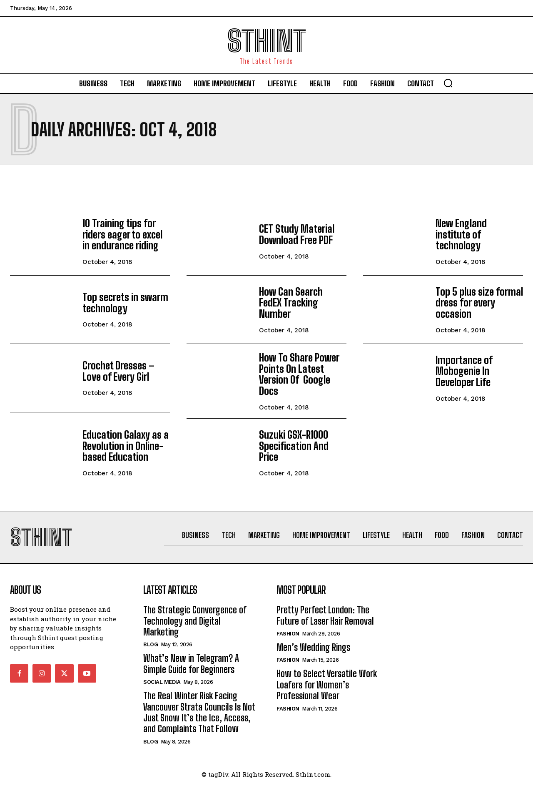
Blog (150, 644)
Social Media (161, 682)
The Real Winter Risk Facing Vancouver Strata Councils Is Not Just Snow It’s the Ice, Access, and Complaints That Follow (199, 712)
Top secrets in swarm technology (125, 302)
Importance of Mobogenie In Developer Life (464, 371)
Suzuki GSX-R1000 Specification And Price (293, 445)
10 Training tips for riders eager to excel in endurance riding (122, 234)
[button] (448, 83)
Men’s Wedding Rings (313, 647)
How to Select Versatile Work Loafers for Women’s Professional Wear (326, 684)
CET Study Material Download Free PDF (296, 234)
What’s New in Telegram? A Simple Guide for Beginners (191, 664)
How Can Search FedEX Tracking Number (302, 302)
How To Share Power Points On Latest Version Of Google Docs (298, 374)
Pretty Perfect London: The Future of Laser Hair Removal (325, 615)
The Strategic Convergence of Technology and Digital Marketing (195, 621)
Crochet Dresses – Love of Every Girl (117, 370)
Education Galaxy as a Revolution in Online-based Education (125, 445)
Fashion (287, 633)
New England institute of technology (461, 234)
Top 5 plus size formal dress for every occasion (479, 303)
